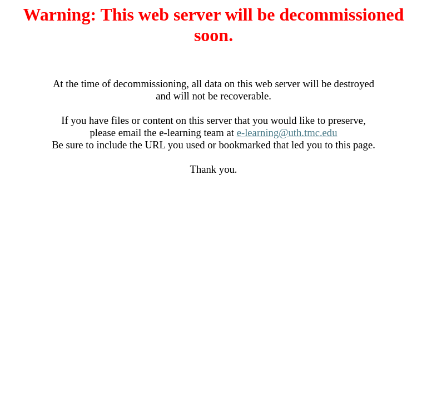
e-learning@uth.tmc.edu (287, 132)
